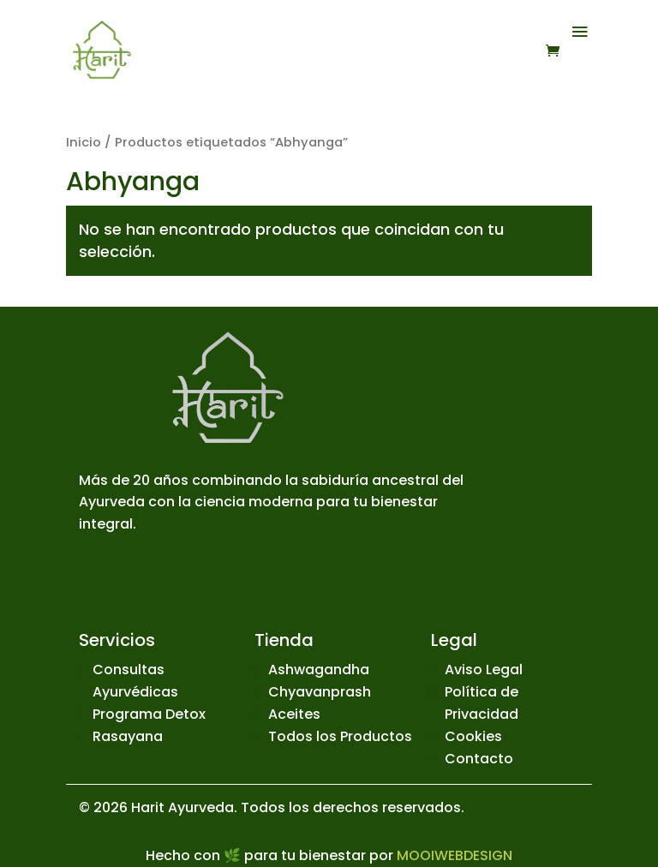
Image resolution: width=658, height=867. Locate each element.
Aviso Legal (484, 669)
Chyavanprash (319, 692)
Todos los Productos (340, 736)
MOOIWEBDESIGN (454, 855)
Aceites (294, 714)
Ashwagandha (318, 669)
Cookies (473, 736)
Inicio (83, 142)
